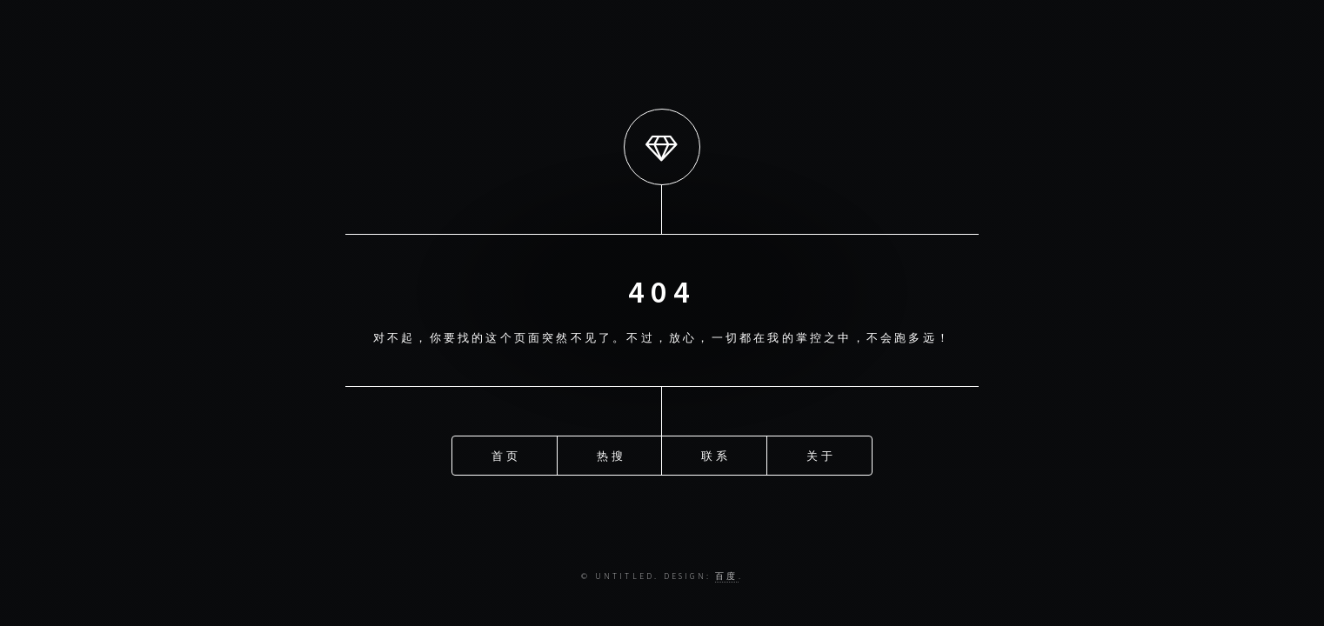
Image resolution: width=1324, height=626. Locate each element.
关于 (820, 456)
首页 (505, 456)
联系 (715, 456)
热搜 (611, 456)
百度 (726, 576)
